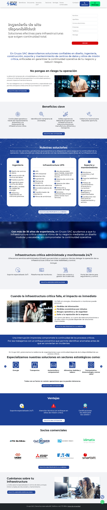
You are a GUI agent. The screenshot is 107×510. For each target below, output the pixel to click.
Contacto (75, 2)
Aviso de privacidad (74, 506)
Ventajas (55, 2)
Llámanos (84, 4)
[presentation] (5, 366)
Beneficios (22, 2)
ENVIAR (85, 43)
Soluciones (30, 2)
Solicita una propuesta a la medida (53, 212)
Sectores (48, 2)
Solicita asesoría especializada (54, 282)
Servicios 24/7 (38, 3)
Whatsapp (95, 4)
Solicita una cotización (18, 91)
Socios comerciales (63, 3)
